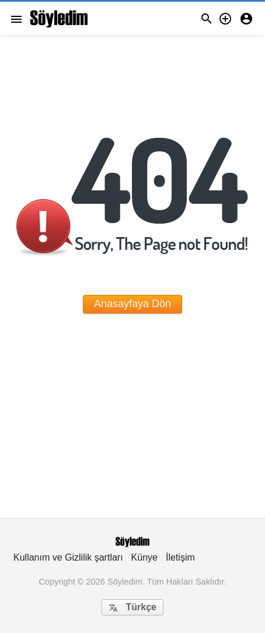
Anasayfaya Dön (132, 303)
